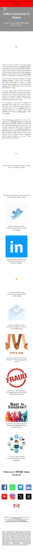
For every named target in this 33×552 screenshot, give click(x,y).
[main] (16, 19)
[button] (1, 9)
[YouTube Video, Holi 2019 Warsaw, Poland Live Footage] (16, 183)
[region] (16, 3)
